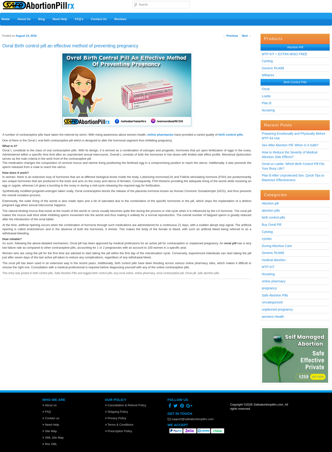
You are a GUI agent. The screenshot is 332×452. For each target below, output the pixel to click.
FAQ (46, 411)
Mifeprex (268, 75)
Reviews (120, 19)
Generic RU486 (273, 68)
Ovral (265, 89)
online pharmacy (273, 281)
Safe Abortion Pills (275, 295)
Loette (266, 96)
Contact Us (99, 19)
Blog (41, 19)
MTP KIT (268, 267)
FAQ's (79, 19)
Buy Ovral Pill (271, 224)
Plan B (266, 103)
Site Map (49, 431)
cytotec (267, 239)
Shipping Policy (116, 411)
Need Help (60, 19)
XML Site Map (53, 437)
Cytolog (267, 61)
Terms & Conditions (119, 424)
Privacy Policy (115, 418)
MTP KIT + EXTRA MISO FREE (284, 54)
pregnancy (269, 288)
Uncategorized (272, 302)
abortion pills (271, 210)
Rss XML (49, 444)
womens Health (273, 316)
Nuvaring (268, 110)
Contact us (50, 418)
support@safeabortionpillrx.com (191, 419)
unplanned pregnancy (277, 309)
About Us (24, 19)
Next (246, 35)
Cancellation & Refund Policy (125, 405)
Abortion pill (270, 203)
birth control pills (273, 217)
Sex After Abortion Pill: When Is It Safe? (290, 145)
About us (49, 405)
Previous (230, 35)
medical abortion (273, 260)
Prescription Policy (118, 431)
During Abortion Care (277, 246)
